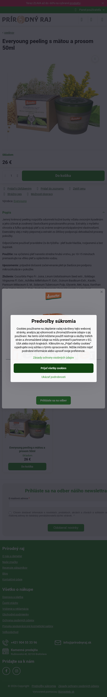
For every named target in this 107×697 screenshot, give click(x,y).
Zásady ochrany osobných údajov (53, 357)
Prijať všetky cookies (53, 368)
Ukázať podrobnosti (53, 377)
